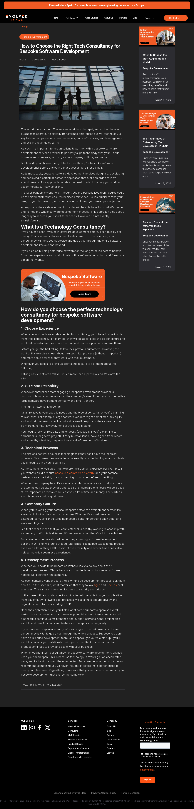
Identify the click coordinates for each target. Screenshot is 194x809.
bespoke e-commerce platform (75, 473)
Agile (97, 585)
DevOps (112, 585)
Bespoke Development (34, 36)
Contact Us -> (176, 18)
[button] (72, 18)
